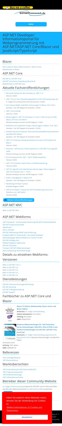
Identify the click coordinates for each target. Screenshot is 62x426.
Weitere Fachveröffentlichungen (19, 200)
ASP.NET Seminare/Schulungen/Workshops (18, 284)
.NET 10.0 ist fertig (13, 111)
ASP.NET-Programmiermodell (13, 225)
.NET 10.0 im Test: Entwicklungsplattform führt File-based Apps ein (32, 99)
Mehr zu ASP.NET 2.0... (11, 267)
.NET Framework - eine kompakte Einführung (19, 222)
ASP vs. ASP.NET (8, 230)
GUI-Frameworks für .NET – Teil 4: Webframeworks (26, 157)
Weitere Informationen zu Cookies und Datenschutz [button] (24, 409)
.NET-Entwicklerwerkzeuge (12, 375)
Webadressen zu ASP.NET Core (14, 84)
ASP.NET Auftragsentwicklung (13, 289)
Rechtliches (54, 419)
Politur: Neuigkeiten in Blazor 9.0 (19, 178)
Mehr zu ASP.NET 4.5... (11, 275)
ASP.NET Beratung (9, 287)
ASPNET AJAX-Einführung (27, 232)
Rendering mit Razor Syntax (17, 184)
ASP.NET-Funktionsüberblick (45, 222)
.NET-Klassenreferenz (10, 360)
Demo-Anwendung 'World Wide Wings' (17, 251)
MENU (31, 24)
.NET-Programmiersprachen (13, 372)
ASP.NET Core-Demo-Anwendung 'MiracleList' (19, 81)
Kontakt (53, 417)
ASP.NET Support (9, 292)
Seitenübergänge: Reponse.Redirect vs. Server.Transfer (22, 238)
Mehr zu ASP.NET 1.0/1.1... (12, 265)
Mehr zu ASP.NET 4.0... (11, 273)
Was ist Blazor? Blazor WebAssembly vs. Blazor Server (22, 67)
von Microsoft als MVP (35, 389)
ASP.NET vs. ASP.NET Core (12, 79)
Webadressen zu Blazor (11, 69)
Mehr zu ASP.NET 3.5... (11, 270)
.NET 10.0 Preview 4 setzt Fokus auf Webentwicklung (26, 163)
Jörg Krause (49, 335)
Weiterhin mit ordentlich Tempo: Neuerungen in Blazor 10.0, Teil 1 (32, 125)
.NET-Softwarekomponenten (13, 377)
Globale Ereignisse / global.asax (14, 243)
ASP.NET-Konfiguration (11, 240)
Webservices (7, 227)
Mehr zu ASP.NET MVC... (11, 210)
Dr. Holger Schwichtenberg (35, 311)
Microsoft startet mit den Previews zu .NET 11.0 (24, 93)
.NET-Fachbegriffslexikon (12, 358)
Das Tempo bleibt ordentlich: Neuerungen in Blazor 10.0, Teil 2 (30, 105)
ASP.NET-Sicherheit (9, 245)
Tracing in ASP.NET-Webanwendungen (16, 248)
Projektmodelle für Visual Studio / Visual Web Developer (23, 235)
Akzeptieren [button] (27, 417)
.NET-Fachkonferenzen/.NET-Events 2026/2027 (19, 369)
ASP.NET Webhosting (10, 232)
